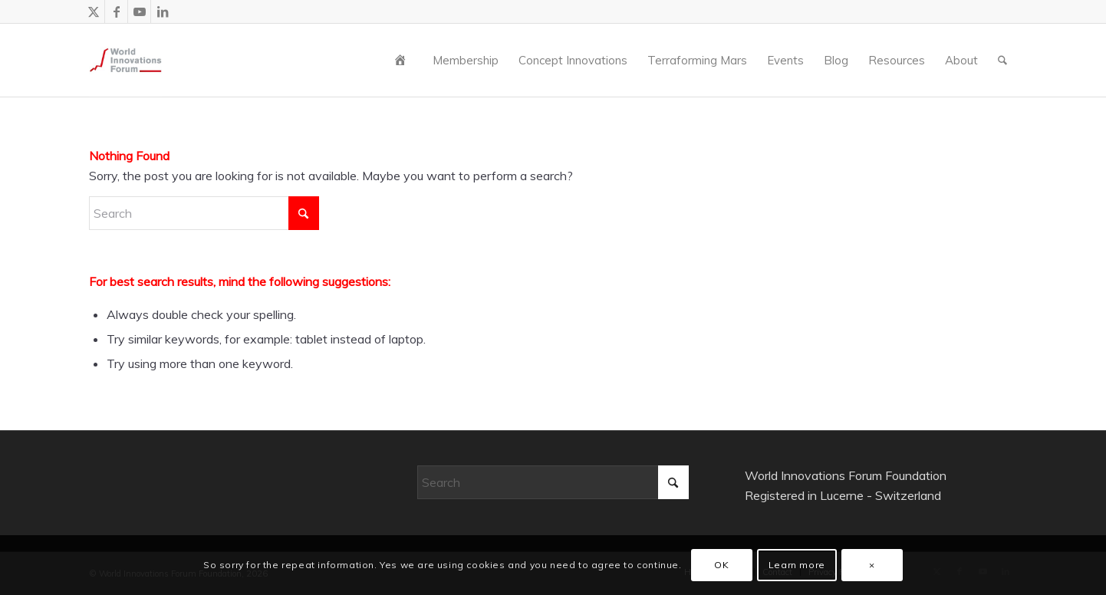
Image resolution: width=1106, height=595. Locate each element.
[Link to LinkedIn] (162, 11)
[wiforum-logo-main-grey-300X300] (125, 60)
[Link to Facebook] (116, 11)
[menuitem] (403, 60)
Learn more (797, 564)
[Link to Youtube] (139, 11)
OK (721, 564)
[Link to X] (93, 11)
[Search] (1002, 60)
